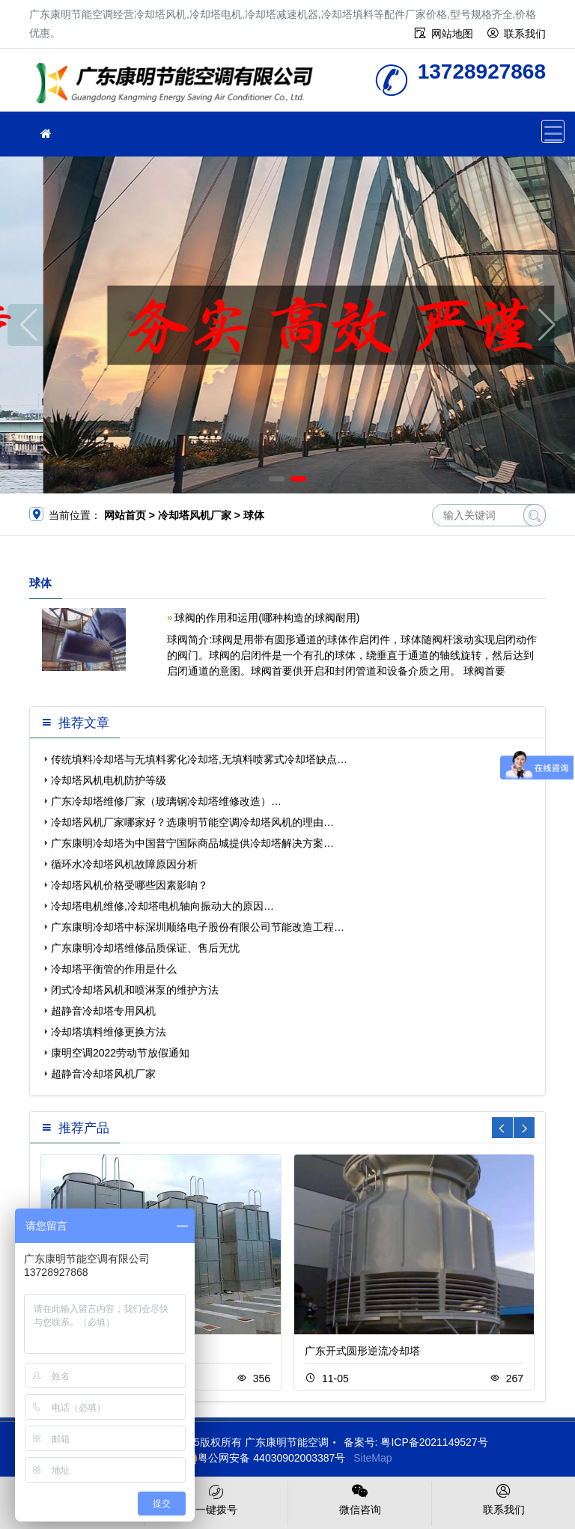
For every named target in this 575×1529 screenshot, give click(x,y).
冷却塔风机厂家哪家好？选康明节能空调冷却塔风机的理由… (192, 822)
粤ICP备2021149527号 (433, 1442)
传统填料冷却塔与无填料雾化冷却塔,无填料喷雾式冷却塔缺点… (199, 759)
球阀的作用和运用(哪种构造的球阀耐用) (266, 618)
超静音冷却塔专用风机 (103, 1011)
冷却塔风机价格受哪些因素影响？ (129, 885)
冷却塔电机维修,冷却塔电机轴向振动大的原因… (162, 906)
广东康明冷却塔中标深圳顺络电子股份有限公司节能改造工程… (197, 927)
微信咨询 (359, 1498)
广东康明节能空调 (179, 85)
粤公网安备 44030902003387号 (264, 1457)
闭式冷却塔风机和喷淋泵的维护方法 (135, 990)
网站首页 (125, 515)
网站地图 (452, 34)
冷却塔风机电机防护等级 (108, 780)
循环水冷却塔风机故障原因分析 (124, 864)
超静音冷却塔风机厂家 (103, 1074)
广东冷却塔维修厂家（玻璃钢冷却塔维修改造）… (166, 801)
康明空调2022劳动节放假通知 (120, 1053)
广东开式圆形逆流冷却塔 (362, 1351)
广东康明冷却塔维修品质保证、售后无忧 (145, 948)
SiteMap (372, 1458)
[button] (277, 478)
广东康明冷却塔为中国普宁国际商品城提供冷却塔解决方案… (192, 843)
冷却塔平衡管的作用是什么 (114, 969)
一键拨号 (216, 1498)
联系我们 (525, 34)
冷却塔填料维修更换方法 (108, 1032)
